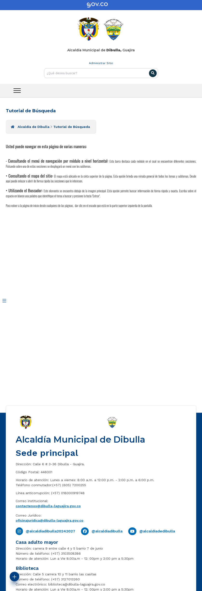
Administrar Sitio (101, 63)
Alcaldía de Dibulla (33, 127)
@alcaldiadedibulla (157, 531)
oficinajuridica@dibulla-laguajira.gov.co (49, 520)
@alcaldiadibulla (107, 531)
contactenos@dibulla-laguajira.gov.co (48, 506)
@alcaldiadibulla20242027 (50, 531)
